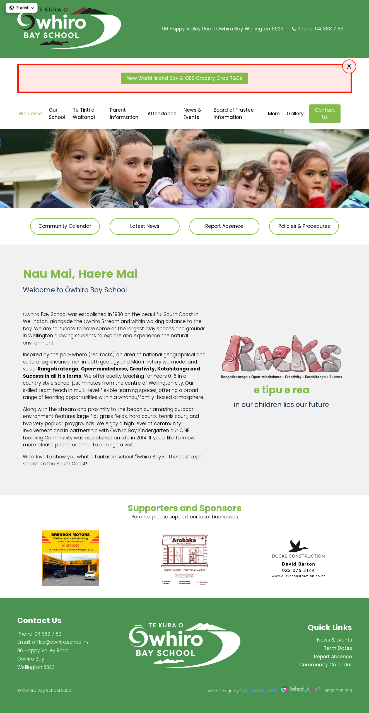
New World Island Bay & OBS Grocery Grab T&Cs (184, 78)
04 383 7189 (329, 28)
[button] (21, 7)
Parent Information (124, 114)
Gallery (295, 113)
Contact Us (325, 114)
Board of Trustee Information (234, 114)
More (274, 113)
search (349, 114)
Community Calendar (325, 665)
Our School (57, 114)
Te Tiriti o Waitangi (84, 114)
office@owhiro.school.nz (60, 642)
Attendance (162, 113)
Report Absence (333, 656)
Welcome (30, 113)
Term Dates (338, 648)
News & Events (192, 114)
